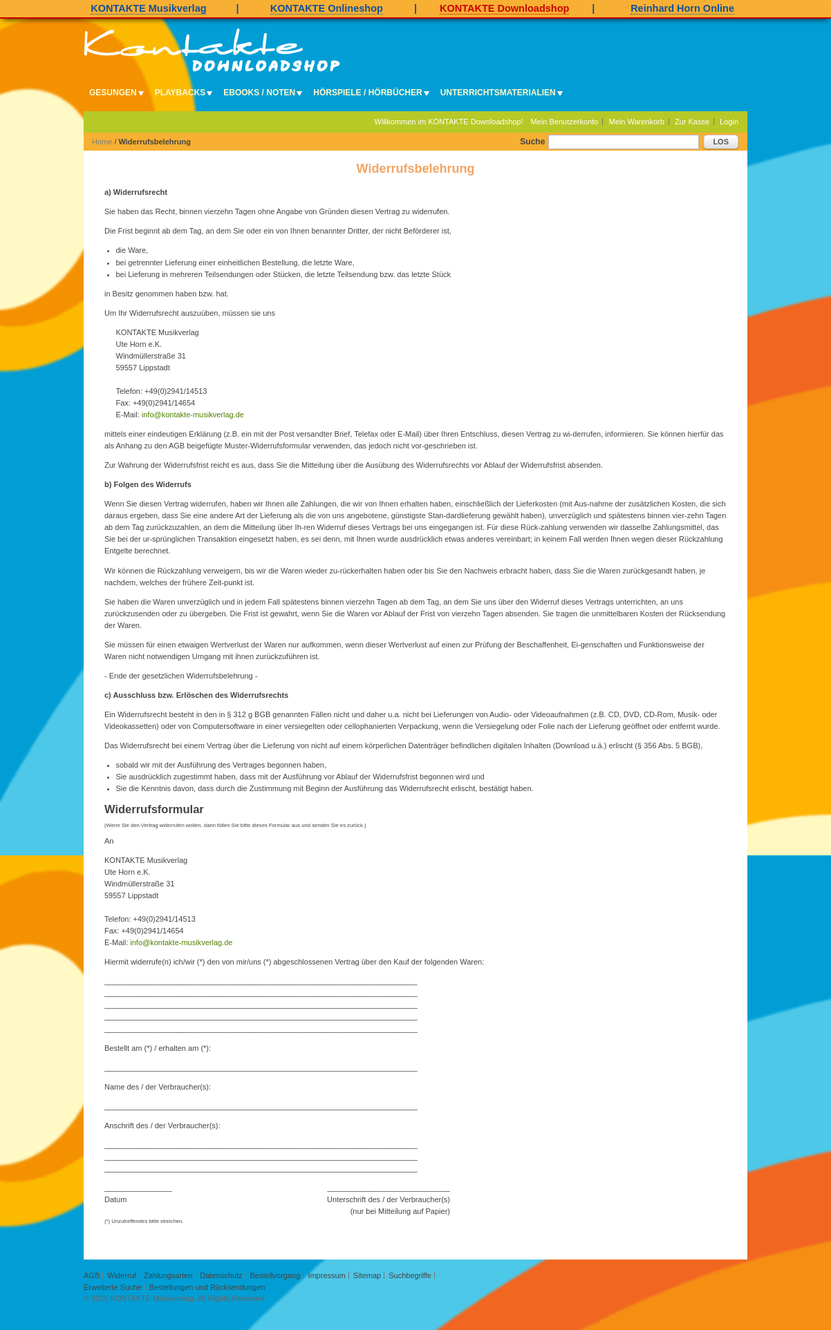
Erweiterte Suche (113, 1287)
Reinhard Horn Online (682, 8)
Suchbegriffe (410, 1275)
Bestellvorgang (275, 1275)
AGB (92, 1275)
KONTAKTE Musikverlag (148, 8)
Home (102, 141)
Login (729, 121)
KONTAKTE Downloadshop (504, 8)
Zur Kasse (692, 121)
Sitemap (367, 1275)
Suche (532, 141)
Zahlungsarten (168, 1275)
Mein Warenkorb (636, 121)
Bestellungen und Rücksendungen (207, 1287)
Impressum (326, 1275)
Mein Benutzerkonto (565, 121)
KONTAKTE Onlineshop (326, 8)
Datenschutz (221, 1275)
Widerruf (121, 1275)
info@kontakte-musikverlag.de (193, 414)
